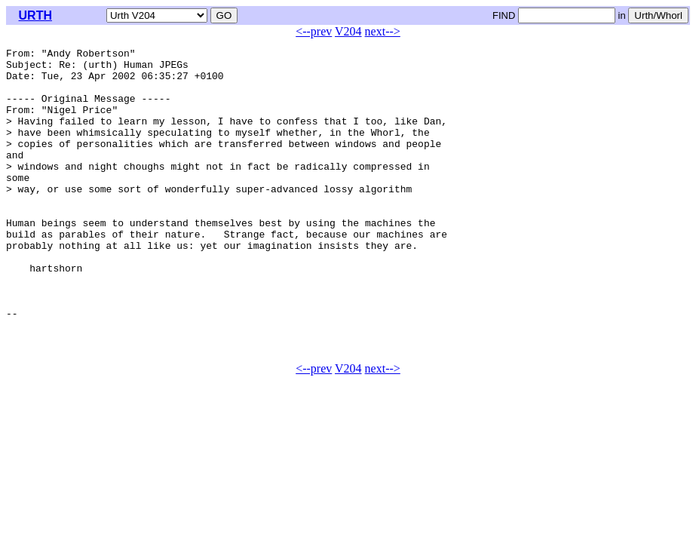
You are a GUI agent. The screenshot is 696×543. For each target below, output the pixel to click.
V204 (348, 31)
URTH (35, 15)
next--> (382, 31)
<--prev (314, 31)
